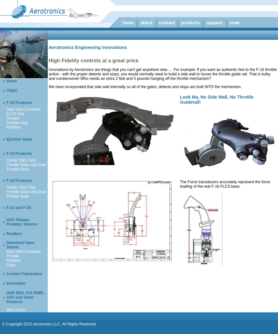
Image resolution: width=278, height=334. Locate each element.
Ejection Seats (19, 139)
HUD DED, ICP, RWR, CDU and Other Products (25, 297)
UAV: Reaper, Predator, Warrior (22, 222)
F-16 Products (19, 103)
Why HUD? (15, 310)
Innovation (16, 283)
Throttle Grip (17, 123)
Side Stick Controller (23, 109)
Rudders (13, 127)
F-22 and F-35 (18, 207)
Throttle (12, 118)
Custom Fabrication (24, 274)
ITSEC (12, 90)
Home (11, 81)
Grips (11, 265)
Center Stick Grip (20, 160)
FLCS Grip (15, 114)
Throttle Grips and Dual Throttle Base (26, 167)
